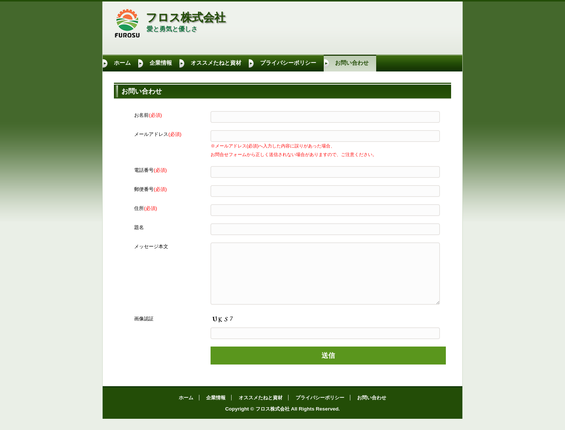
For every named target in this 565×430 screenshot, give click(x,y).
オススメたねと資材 (216, 63)
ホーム (122, 63)
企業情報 (160, 63)
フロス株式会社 (186, 17)
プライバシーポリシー (288, 63)
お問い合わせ (352, 63)
